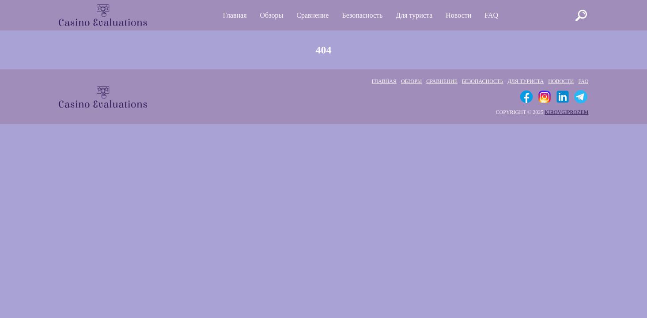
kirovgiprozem (566, 112)
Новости (458, 15)
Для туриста (414, 15)
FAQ (491, 15)
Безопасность (362, 15)
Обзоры (272, 15)
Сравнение (312, 15)
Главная (235, 15)
